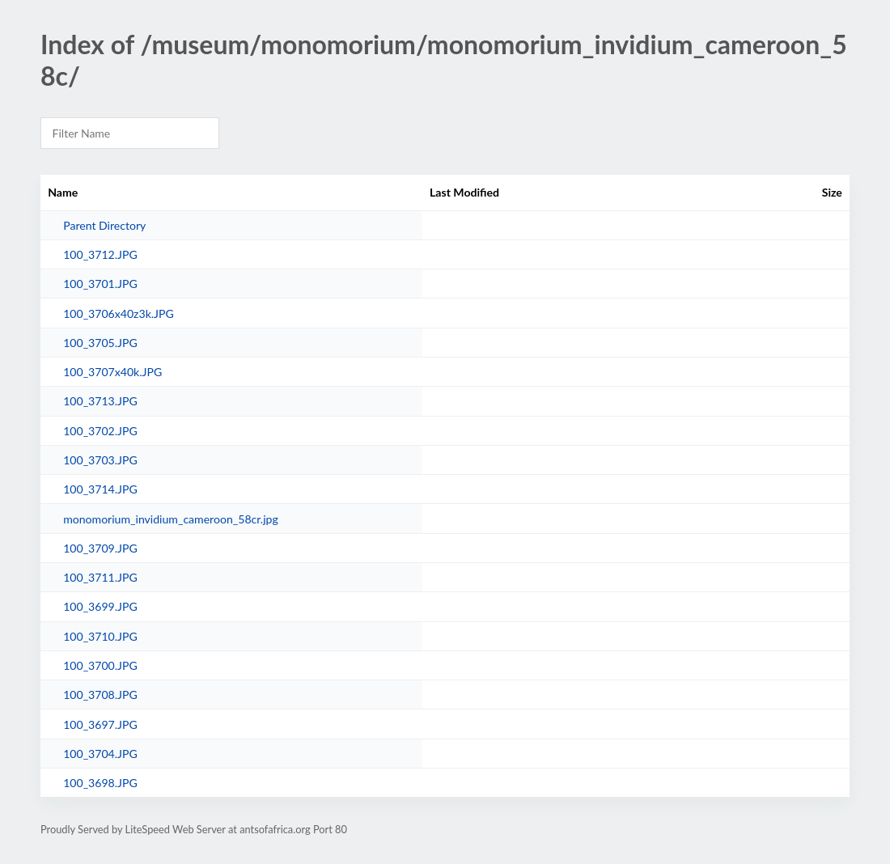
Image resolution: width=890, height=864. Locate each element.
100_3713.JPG (100, 401)
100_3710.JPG (100, 636)
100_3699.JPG (100, 606)
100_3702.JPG (100, 431)
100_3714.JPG (100, 489)
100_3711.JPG (100, 577)
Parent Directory (104, 225)
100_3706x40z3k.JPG (118, 313)
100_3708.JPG (100, 694)
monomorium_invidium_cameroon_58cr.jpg (170, 519)
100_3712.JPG (100, 254)
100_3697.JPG (100, 724)
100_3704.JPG (100, 753)
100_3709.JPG (100, 548)
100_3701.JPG (100, 283)
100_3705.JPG (100, 342)
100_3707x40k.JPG (112, 372)
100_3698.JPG (100, 783)
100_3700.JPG (100, 665)
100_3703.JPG (100, 460)
